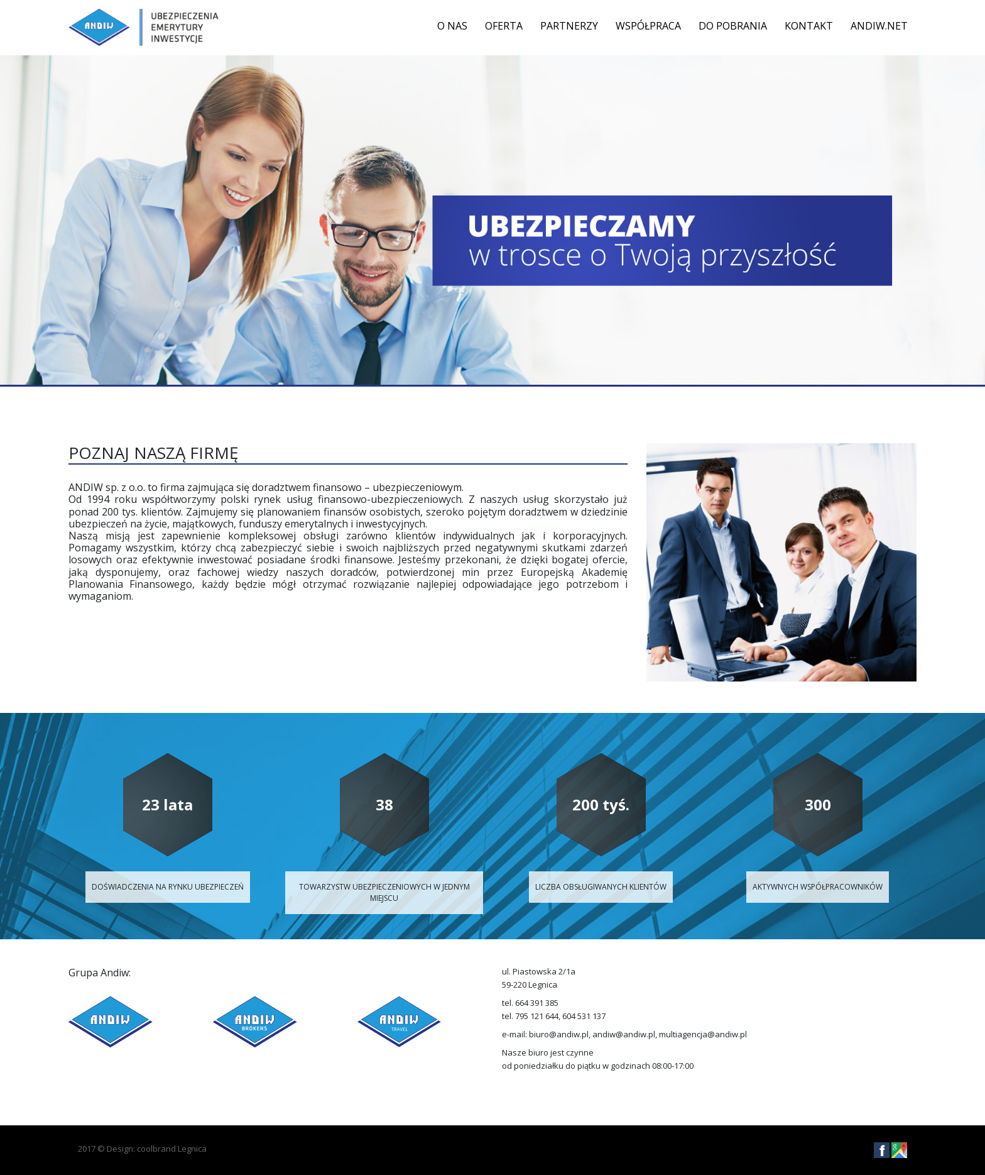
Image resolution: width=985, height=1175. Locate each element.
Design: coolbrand (141, 1148)
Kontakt (809, 26)
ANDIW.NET (879, 26)
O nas (452, 26)
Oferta (504, 26)
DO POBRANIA (733, 26)
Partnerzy (569, 26)
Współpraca (648, 26)
